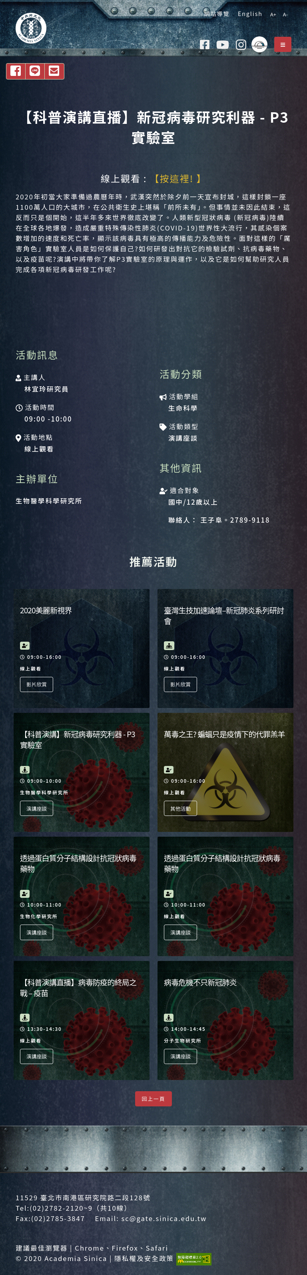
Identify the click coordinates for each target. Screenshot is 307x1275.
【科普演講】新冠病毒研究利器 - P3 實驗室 (77, 739)
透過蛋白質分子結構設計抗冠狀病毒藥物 (78, 863)
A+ (273, 14)
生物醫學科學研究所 (49, 500)
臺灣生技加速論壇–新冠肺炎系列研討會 (224, 616)
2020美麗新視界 (46, 610)
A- (285, 14)
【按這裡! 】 (178, 178)
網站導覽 (215, 14)
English (248, 14)
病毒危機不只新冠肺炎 (200, 982)
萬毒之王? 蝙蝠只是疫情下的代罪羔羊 (224, 734)
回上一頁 (153, 1098)
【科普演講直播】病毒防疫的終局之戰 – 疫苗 (78, 988)
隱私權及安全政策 (144, 1258)
